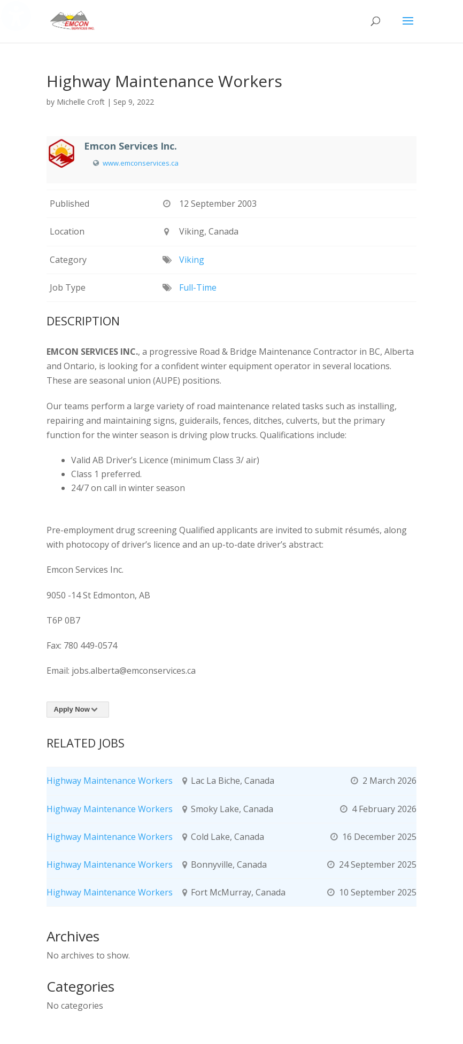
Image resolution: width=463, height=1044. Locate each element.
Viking (191, 260)
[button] (407, 28)
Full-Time (198, 287)
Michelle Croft (81, 102)
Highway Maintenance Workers (110, 780)
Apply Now (78, 709)
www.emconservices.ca (141, 163)
